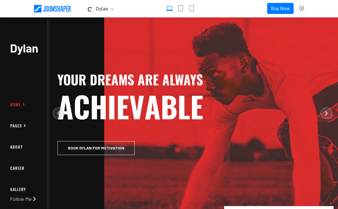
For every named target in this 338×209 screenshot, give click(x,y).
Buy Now (280, 8)
